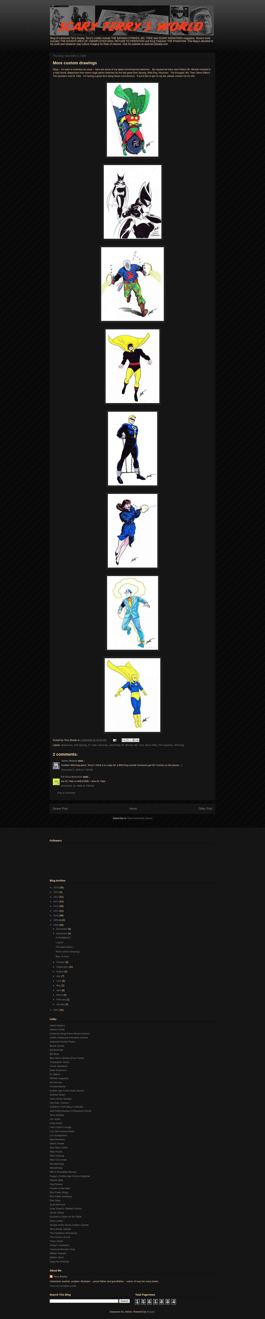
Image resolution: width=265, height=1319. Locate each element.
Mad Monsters (57, 1139)
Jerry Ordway (57, 1115)
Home (133, 808)
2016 (56, 887)
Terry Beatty (60, 1276)
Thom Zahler (56, 1241)
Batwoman (67, 745)
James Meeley (69, 760)
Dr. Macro (55, 1074)
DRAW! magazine (59, 1078)
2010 (56, 915)
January (61, 1004)
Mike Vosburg (57, 1155)
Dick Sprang (80, 745)
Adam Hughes (57, 1025)
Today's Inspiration (59, 1245)
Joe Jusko (55, 1119)
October (61, 962)
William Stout (57, 1257)
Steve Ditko (151, 745)
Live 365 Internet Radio (62, 1131)
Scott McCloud (57, 1204)
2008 (56, 924)
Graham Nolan (57, 1094)
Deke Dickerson (58, 1070)
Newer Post (60, 808)
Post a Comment (66, 792)
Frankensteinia (57, 1086)
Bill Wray (54, 1054)
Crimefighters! (63, 937)
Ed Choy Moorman (71, 776)
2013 (56, 901)
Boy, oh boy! (62, 956)
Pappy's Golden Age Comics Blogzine (70, 1176)
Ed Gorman (56, 1082)
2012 (56, 906)
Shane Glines (57, 1212)
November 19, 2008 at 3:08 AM (77, 785)
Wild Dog (179, 745)
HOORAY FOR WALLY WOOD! (66, 1106)
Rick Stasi (55, 1200)
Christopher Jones (59, 1062)
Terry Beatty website (60, 1229)
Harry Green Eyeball (60, 1098)
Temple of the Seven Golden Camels (69, 1225)
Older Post (205, 808)
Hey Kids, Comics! (59, 1102)
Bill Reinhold (56, 1050)
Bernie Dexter (57, 1046)
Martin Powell (57, 1143)
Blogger (150, 1311)
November (62, 933)
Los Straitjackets (58, 1135)
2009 (56, 920)
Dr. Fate (92, 745)
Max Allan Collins (59, 1147)
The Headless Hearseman (63, 1233)
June (59, 980)
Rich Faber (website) (61, 1196)
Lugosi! (59, 942)
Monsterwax (56, 1167)
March (60, 994)
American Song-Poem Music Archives (70, 1033)
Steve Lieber (56, 1221)
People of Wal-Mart (60, 1188)
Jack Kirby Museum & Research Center (71, 1111)
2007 (56, 1010)
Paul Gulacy (56, 1184)
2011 (56, 910)
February (61, 999)
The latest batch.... (65, 947)
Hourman (103, 745)
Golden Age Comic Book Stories (67, 1090)
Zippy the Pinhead (59, 1261)
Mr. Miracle (127, 745)
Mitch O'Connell (58, 1159)
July (58, 976)
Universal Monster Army (62, 1249)
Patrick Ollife (56, 1180)
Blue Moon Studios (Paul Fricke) (67, 1058)
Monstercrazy (57, 1163)
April (59, 990)
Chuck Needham (59, 1066)
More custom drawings (75, 63)
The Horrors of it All (60, 1237)
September (62, 966)
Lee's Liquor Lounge (60, 1127)
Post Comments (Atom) (139, 818)
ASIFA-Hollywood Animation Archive (69, 1037)
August (60, 971)
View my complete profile (63, 1286)
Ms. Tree (139, 745)
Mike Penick (56, 1151)
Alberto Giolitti (57, 1029)
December (62, 929)
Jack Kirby (114, 745)
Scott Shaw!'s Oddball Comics (66, 1208)
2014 (56, 896)
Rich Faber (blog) (59, 1192)
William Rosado (58, 1253)
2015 (56, 892)
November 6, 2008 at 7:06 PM (77, 769)
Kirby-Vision (56, 1123)
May (58, 985)
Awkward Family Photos (62, 1041)
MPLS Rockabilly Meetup (63, 1172)
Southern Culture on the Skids (66, 1216)
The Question (166, 745)
